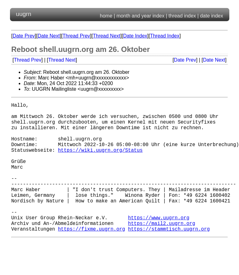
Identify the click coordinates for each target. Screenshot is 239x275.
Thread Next (106, 35)
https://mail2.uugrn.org (161, 250)
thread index (182, 15)
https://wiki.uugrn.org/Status (100, 161)
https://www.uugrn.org (158, 243)
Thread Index (164, 35)
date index (211, 15)
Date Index (135, 35)
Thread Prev (76, 35)
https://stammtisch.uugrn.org (169, 257)
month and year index (140, 15)
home (106, 15)
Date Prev (23, 35)
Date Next (48, 35)
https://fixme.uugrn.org (91, 257)
